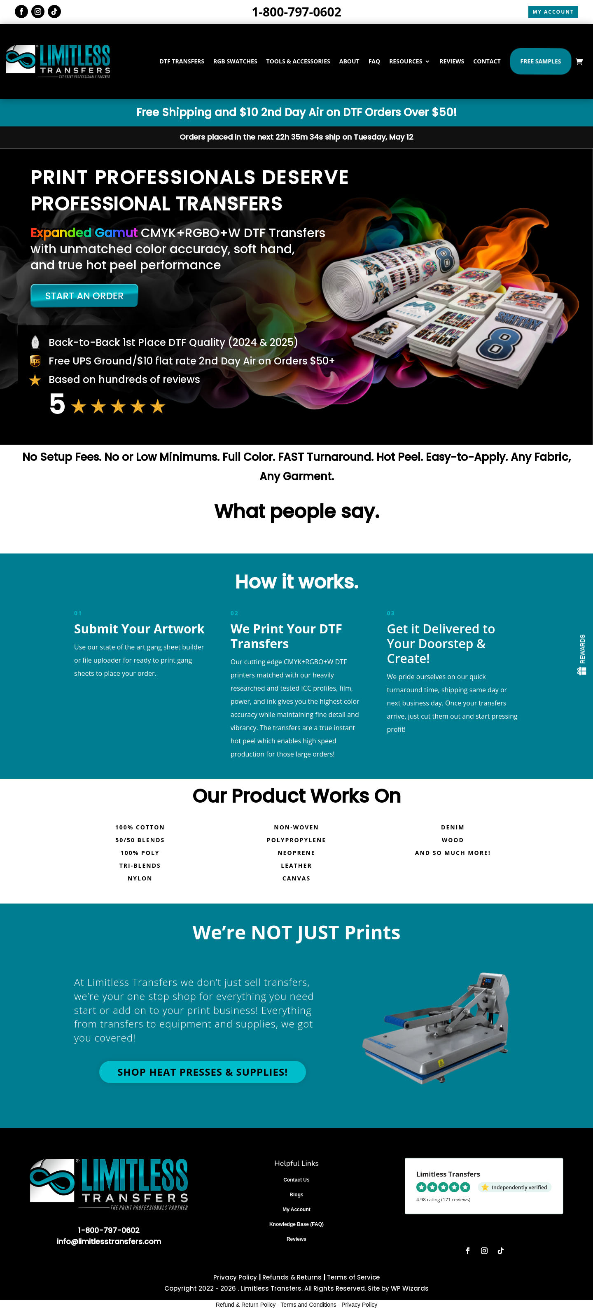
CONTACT (486, 61)
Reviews (296, 1239)
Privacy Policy (235, 1277)
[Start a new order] (159, 296)
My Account (296, 1209)
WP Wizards (410, 1288)
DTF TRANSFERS (182, 61)
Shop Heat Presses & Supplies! (202, 1072)
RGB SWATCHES (235, 61)
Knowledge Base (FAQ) (296, 1224)
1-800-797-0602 (296, 11)
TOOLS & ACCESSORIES (298, 61)
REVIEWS (451, 61)
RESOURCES (405, 61)
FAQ (375, 61)
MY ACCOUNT (553, 11)
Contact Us (296, 1180)
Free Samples (540, 61)
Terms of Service (353, 1277)
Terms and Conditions (308, 1304)
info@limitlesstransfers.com (109, 1241)
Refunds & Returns (292, 1277)
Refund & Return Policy (246, 1304)
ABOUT (349, 61)
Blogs (296, 1195)
